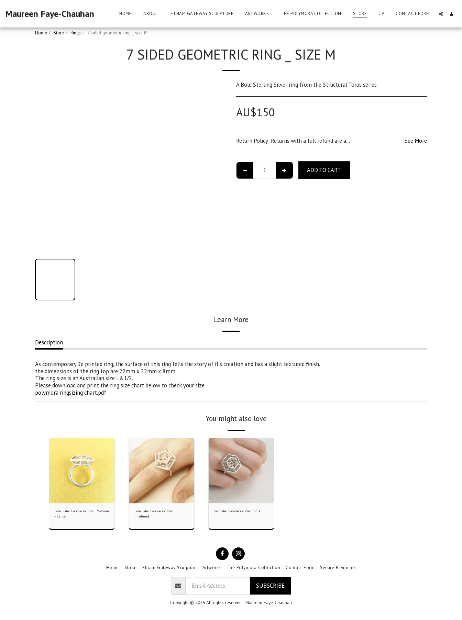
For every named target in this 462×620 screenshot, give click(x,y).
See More (416, 141)
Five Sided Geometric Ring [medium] (160, 515)
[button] (441, 13)
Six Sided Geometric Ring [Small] (238, 515)
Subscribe (270, 589)
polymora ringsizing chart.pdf (70, 392)
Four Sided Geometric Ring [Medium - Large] (81, 515)
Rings (75, 33)
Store (59, 33)
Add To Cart (324, 170)
